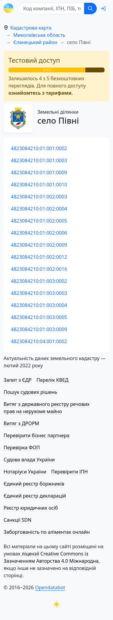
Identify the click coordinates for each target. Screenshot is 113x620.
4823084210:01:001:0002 (39, 148)
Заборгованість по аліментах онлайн (47, 532)
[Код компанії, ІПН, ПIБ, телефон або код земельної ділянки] (51, 8)
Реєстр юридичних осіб (31, 508)
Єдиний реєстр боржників (34, 483)
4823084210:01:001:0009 (39, 172)
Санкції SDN (17, 520)
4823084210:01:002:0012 (39, 257)
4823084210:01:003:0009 (39, 329)
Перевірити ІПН (69, 471)
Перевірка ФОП (22, 447)
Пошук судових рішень (30, 392)
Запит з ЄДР (18, 380)
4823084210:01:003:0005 (39, 317)
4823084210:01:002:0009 (39, 245)
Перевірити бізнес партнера (36, 435)
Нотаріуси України (25, 471)
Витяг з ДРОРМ (21, 423)
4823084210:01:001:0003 (39, 160)
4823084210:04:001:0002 (39, 341)
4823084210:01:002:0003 (39, 196)
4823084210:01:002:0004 (39, 208)
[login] (103, 8)
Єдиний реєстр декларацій (35, 495)
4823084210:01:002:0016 (39, 269)
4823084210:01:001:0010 (39, 184)
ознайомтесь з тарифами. (40, 93)
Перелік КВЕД (52, 380)
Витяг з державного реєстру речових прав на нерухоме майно (46, 408)
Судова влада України (29, 459)
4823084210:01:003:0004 (39, 305)
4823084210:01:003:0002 (39, 281)
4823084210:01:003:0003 (39, 293)
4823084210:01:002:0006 (39, 232)
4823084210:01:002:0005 (39, 220)
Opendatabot (50, 587)
